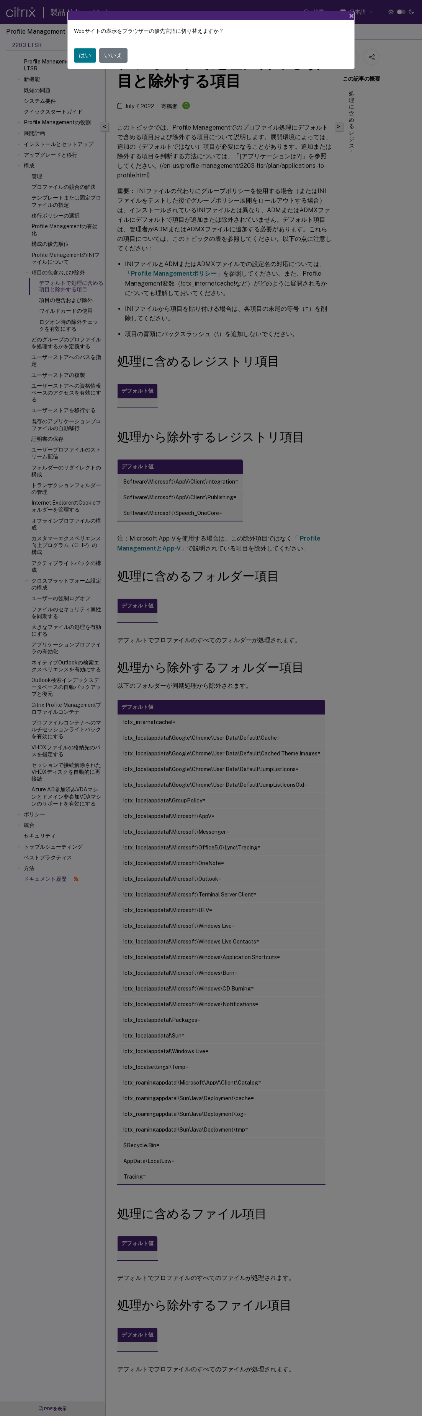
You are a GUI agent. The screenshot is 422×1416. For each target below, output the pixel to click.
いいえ (113, 41)
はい (85, 41)
